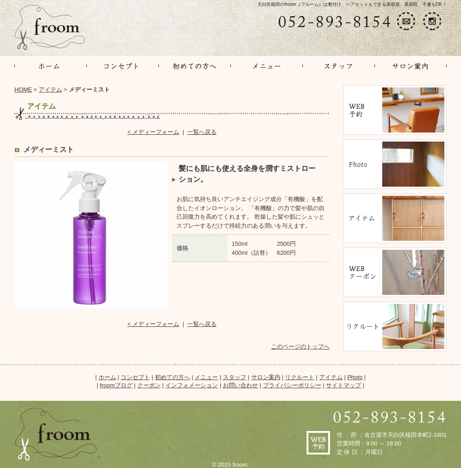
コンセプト (135, 377)
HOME (23, 89)
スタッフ (234, 377)
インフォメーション (191, 385)
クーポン (149, 385)
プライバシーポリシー (292, 385)
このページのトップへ (300, 346)
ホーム (107, 377)
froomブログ (116, 385)
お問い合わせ (240, 385)
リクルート (299, 377)
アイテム (50, 89)
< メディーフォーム (153, 131)
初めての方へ (172, 377)
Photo (354, 377)
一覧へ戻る (202, 131)
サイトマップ (343, 385)
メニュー (206, 377)
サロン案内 (265, 377)
